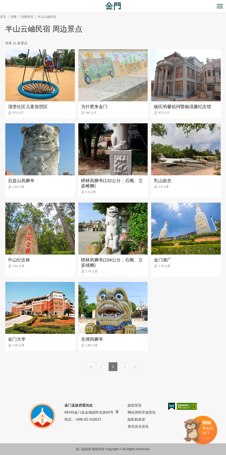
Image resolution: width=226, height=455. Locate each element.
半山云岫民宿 (47, 16)
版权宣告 (135, 405)
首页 (3, 16)
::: (1, 2)
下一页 (124, 366)
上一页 (101, 366)
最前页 (91, 366)
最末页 (134, 366)
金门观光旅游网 (113, 6)
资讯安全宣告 (138, 426)
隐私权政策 (136, 419)
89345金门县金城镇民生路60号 (91, 412)
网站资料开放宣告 (142, 412)
